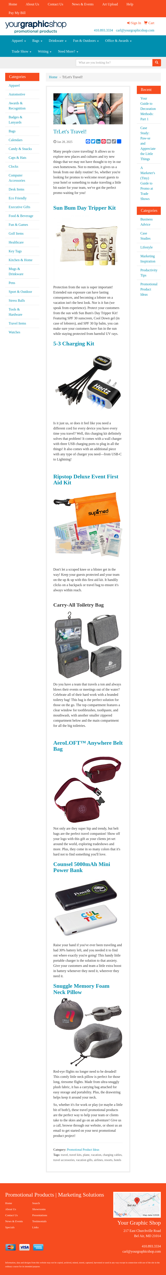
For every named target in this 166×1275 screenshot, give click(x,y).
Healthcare (16, 242)
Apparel (19, 40)
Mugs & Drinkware (16, 271)
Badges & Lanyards (15, 119)
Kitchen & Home (20, 260)
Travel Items (17, 323)
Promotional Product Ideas (83, 1149)
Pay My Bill (17, 13)
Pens (12, 283)
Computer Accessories (17, 177)
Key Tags (15, 251)
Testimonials (39, 1221)
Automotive (17, 94)
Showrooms (39, 1209)
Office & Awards (118, 40)
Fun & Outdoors (86, 40)
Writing (44, 51)
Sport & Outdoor (20, 291)
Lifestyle (146, 247)
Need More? (68, 51)
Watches (14, 332)
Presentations (39, 1215)
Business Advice (146, 221)
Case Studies (145, 235)
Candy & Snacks (20, 149)
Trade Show (21, 51)
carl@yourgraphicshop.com (135, 30)
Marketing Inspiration (147, 258)
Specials (9, 1227)
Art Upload (110, 4)
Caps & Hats (17, 157)
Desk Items (16, 189)
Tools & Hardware (15, 311)
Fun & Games (18, 224)
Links (35, 1227)
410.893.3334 (103, 30)
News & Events (82, 4)
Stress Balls (17, 300)
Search (36, 1203)
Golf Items (16, 233)
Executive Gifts (19, 207)
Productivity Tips (148, 272)
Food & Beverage (21, 216)
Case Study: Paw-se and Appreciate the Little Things (147, 143)
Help (129, 4)
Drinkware (58, 40)
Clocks (13, 166)
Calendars (15, 140)
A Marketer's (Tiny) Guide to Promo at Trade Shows (147, 183)
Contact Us (55, 4)
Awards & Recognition (17, 105)
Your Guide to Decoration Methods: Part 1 (148, 109)
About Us (32, 4)
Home (13, 4)
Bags (37, 40)
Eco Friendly (18, 198)
